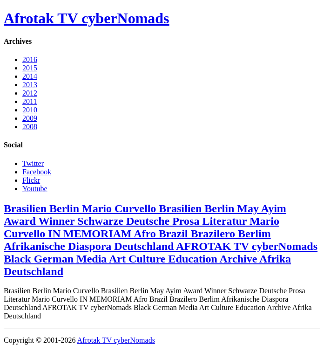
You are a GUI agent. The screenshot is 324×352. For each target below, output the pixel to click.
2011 (29, 101)
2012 (29, 93)
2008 (29, 127)
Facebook (36, 172)
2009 (29, 118)
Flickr (31, 180)
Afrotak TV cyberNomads (86, 18)
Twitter (33, 163)
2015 (29, 68)
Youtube (34, 189)
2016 (29, 59)
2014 (29, 76)
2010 (29, 110)
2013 (29, 85)
